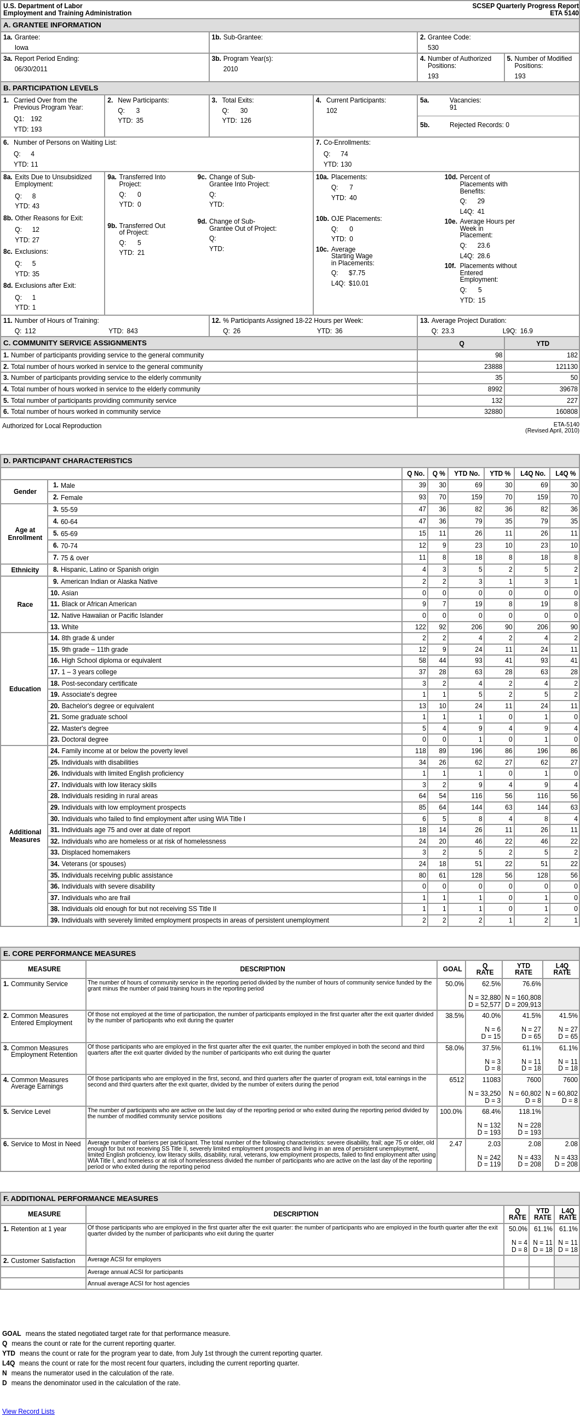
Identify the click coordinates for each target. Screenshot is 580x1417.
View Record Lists (28, 1411)
